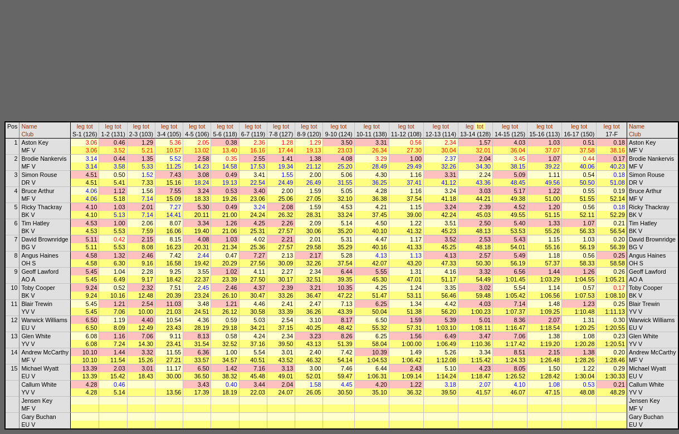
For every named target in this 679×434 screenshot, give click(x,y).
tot (89, 126)
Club (27, 134)
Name (29, 126)
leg (81, 126)
